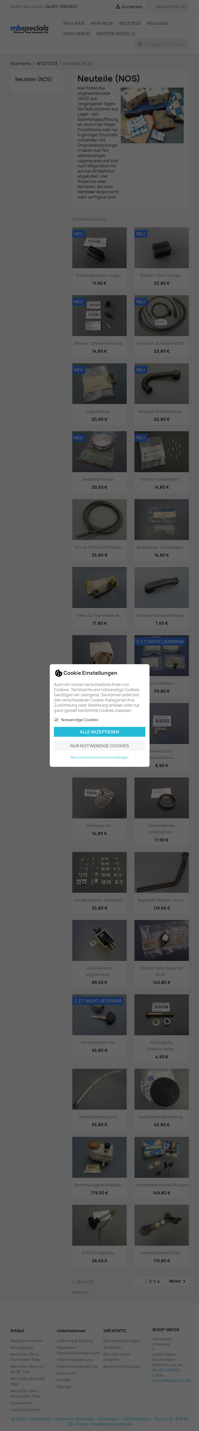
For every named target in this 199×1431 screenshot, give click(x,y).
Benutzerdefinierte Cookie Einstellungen (100, 757)
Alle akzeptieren (99, 732)
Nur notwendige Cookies (99, 746)
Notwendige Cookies (76, 719)
